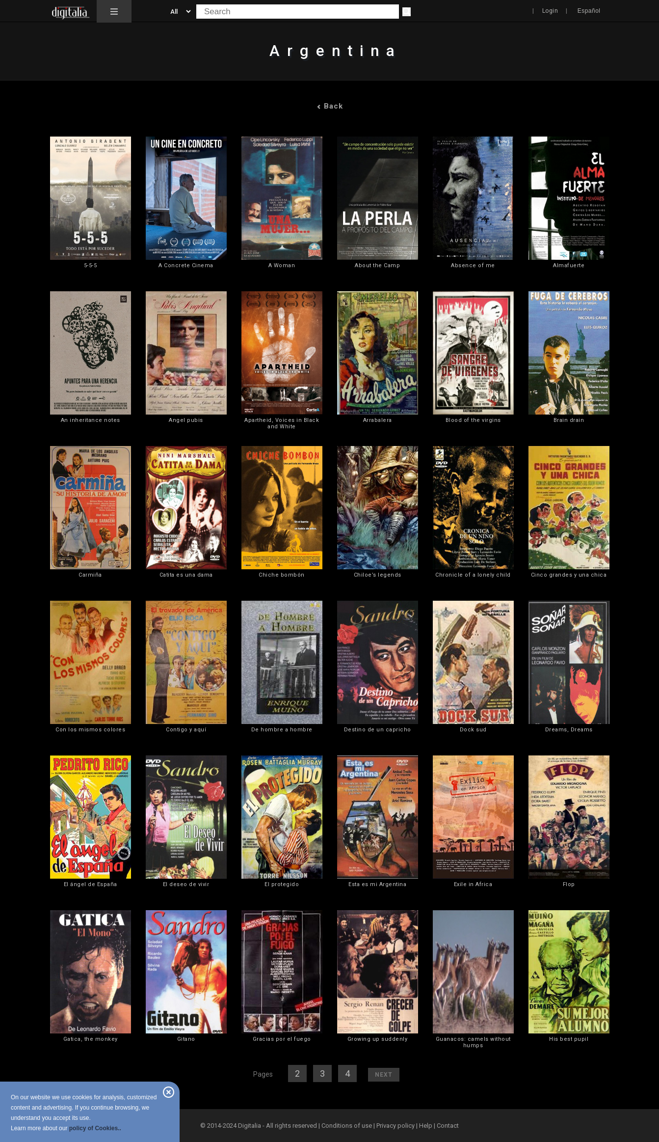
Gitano (186, 1039)
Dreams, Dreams (569, 729)
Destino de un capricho (377, 729)
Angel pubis (186, 420)
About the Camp (377, 265)
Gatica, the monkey (90, 1039)
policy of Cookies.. (95, 1128)
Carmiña (90, 575)
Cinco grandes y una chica (569, 575)
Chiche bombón (282, 575)
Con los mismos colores (90, 729)
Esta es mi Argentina (377, 884)
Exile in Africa (473, 884)
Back (329, 106)
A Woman (281, 265)
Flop (569, 884)
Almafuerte (568, 265)
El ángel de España (90, 884)
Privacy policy (395, 1125)
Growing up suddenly (377, 1039)
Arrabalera (377, 420)
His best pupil (568, 1039)
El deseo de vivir (186, 884)
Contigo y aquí (186, 729)
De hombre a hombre (282, 729)
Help (425, 1125)
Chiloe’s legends (377, 575)
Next (384, 1074)
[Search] (406, 11)
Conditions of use (347, 1125)
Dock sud (473, 729)
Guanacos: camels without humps (473, 1042)
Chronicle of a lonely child (473, 575)
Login (550, 10)
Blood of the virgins (473, 420)
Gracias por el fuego (282, 1039)
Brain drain (569, 420)
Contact (448, 1125)
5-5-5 (90, 265)
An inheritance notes (90, 420)
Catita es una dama (186, 575)
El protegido (281, 884)
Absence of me (473, 265)
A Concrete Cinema (185, 265)
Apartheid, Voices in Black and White (281, 423)
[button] (114, 11)
